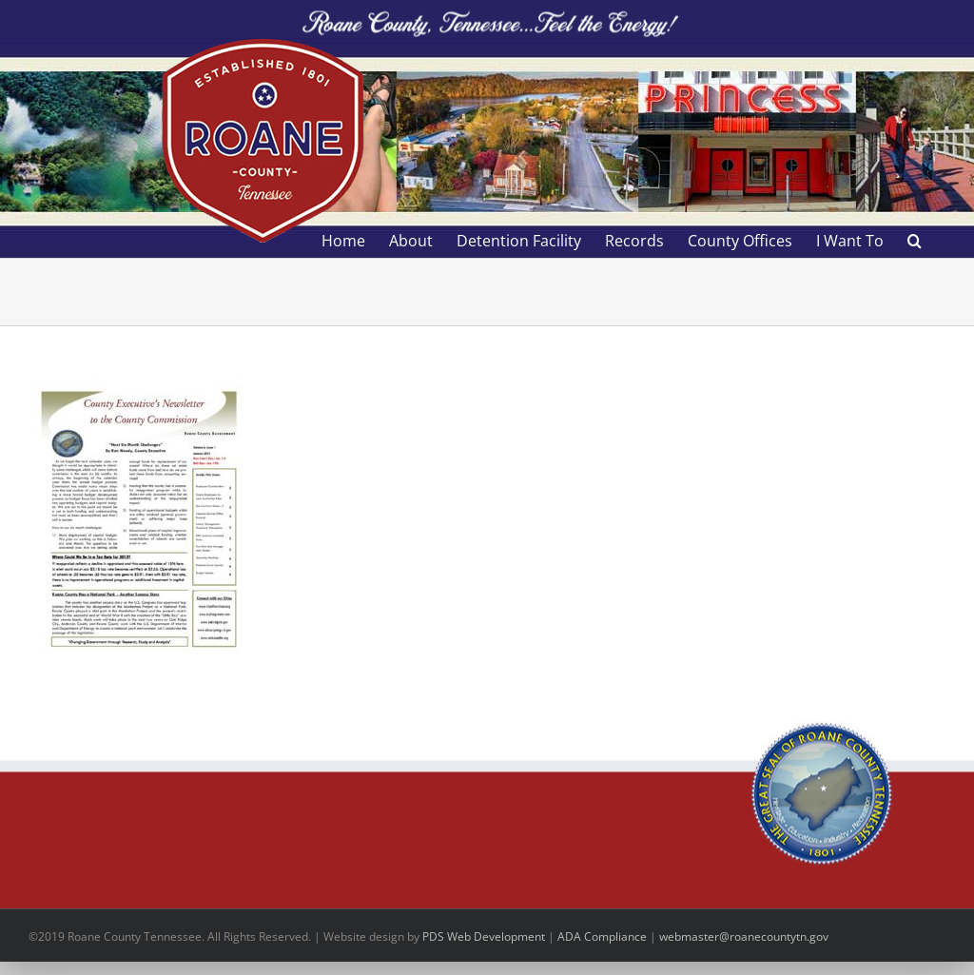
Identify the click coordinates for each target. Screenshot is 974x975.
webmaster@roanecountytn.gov (743, 936)
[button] (914, 240)
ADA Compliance (602, 936)
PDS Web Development (483, 936)
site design (375, 936)
